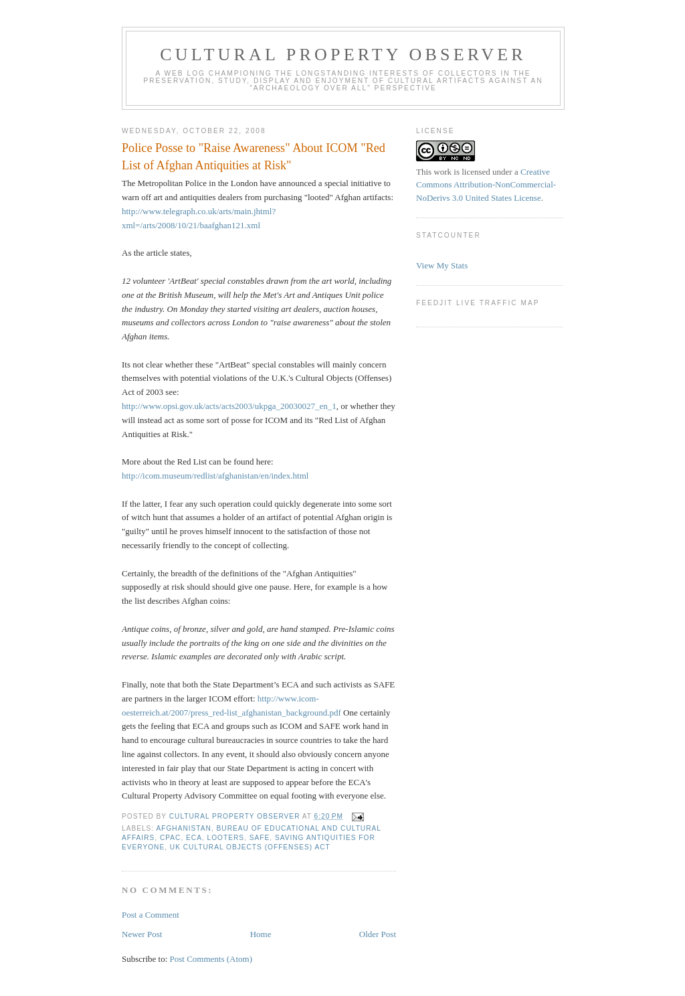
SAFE (260, 837)
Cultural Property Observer (343, 54)
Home (261, 934)
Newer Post (142, 934)
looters (225, 837)
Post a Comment (150, 915)
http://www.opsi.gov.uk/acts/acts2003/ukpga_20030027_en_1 (229, 406)
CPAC (170, 837)
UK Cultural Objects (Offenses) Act (250, 847)
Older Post (377, 934)
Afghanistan (183, 828)
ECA (194, 837)
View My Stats (442, 265)
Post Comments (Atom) (211, 959)
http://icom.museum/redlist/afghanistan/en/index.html (215, 476)
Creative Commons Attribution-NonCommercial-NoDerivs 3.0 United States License (486, 185)
